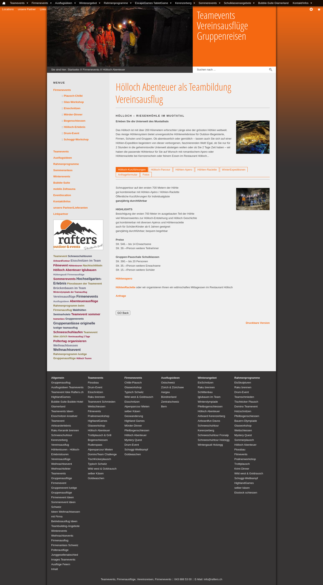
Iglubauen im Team (209, 396)
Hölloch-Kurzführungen (132, 169)
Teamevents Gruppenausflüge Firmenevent (61, 478)
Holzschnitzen (242, 411)
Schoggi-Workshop (76, 139)
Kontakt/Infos (300, 3)
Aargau (165, 392)
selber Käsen (96, 473)
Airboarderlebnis (61, 425)
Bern (164, 406)
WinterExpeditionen (234, 169)
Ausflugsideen (63, 3)
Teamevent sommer (85, 314)
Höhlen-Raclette (207, 169)
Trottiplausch (242, 463)
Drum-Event (71, 133)
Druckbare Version (258, 322)
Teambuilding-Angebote (65, 526)
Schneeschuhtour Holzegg (214, 440)
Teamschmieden (244, 396)
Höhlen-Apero (183, 169)
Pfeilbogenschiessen (136, 430)
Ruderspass (95, 444)
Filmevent (60, 265)
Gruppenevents (74, 318)
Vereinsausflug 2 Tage (79, 336)
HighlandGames (61, 396)
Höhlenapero (124, 278)
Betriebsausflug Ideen (64, 521)
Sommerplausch (244, 440)
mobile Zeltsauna (64, 188)
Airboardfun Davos (209, 420)
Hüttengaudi (60, 274)
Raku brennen (96, 396)
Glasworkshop (96, 425)
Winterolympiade (208, 401)
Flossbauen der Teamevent (84, 283)
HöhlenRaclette (126, 287)
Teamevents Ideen (62, 411)
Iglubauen (89, 270)
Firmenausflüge (75, 274)
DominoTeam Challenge (102, 454)
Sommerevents (208, 3)
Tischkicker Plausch (246, 401)
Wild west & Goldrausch (102, 468)
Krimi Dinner (241, 468)
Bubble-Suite (61, 182)
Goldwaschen (96, 478)
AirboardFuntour (61, 261)
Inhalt (54, 569)
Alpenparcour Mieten (100, 449)
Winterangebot (88, 3)
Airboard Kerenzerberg (211, 416)
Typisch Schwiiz (97, 463)
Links (43, 9)
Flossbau (93, 382)
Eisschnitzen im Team (86, 260)
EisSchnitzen (205, 382)
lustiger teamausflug (65, 327)
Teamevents (17, 3)
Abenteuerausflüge (84, 301)
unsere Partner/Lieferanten (70, 207)
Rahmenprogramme (116, 3)
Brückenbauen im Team (69, 288)
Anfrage (121, 295)
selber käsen (242, 487)
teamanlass (59, 319)
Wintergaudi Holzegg (210, 444)
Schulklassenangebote (237, 3)
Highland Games (134, 420)
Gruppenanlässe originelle (74, 323)
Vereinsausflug (60, 444)
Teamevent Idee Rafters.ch (67, 392)
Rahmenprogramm (65, 354)
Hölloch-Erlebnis (74, 127)
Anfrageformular (127, 174)
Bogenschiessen (74, 120)
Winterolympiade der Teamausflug (70, 292)
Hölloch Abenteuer (114, 69)
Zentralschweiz (170, 401)
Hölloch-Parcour (160, 169)
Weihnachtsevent (67, 349)
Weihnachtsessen (65, 345)
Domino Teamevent (246, 406)
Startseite (73, 69)
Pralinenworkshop (98, 416)
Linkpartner (60, 213)
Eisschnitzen (72, 108)
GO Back (123, 312)
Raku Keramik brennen (65, 430)
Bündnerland (168, 396)
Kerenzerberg (183, 3)
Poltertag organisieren (69, 341)
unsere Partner (27, 9)
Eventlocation (62, 195)
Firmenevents (40, 3)
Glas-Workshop (74, 102)
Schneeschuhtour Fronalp (213, 435)
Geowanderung (133, 416)
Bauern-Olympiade (245, 420)
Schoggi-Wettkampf (136, 449)
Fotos (146, 174)
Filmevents (94, 411)
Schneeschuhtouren (80, 256)
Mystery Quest (133, 440)
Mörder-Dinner (73, 114)
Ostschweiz (168, 382)
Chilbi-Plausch (133, 382)
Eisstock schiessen (245, 492)
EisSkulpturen (242, 382)
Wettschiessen (96, 406)
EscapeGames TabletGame (151, 3)
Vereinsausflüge (64, 296)
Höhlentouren (75, 266)
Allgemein (57, 377)
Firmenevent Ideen (62, 497)
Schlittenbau (205, 392)
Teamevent (60, 256)
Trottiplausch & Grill (99, 435)
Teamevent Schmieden (101, 401)
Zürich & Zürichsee (172, 387)
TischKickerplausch (99, 459)
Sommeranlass (63, 170)
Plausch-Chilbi (73, 95)
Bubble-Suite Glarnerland (273, 3)
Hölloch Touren (84, 358)
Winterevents (61, 176)
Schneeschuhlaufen (68, 332)
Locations (8, 9)
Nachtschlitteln (92, 265)
